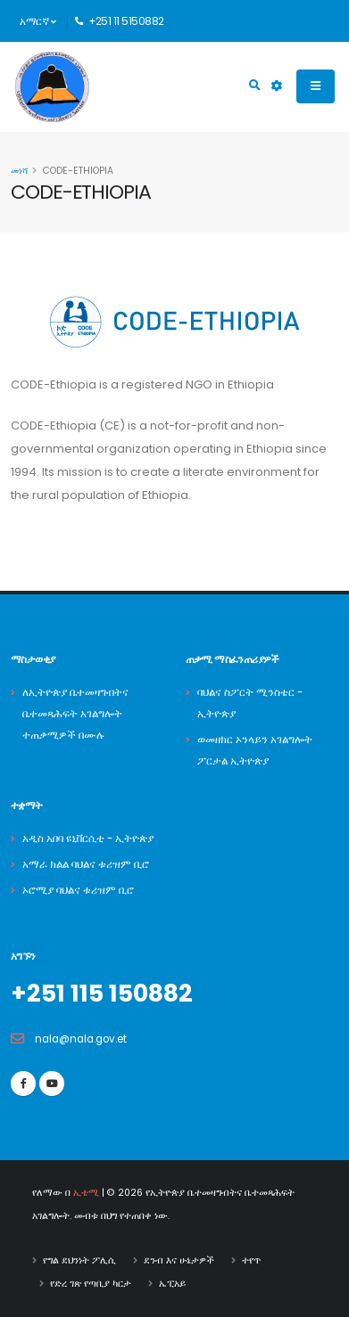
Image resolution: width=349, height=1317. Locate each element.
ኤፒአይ (172, 1283)
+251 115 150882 (102, 993)
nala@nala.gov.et (81, 1039)
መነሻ (19, 170)
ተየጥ (251, 1260)
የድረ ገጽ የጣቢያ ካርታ (90, 1283)
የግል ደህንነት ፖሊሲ (79, 1260)
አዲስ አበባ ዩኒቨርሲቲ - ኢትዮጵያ (88, 838)
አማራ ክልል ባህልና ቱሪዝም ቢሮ (85, 864)
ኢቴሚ (86, 1192)
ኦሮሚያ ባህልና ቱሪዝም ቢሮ (78, 890)
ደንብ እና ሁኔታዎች (179, 1260)
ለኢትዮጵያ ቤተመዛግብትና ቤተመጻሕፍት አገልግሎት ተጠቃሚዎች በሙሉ (75, 713)
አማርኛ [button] (37, 21)
